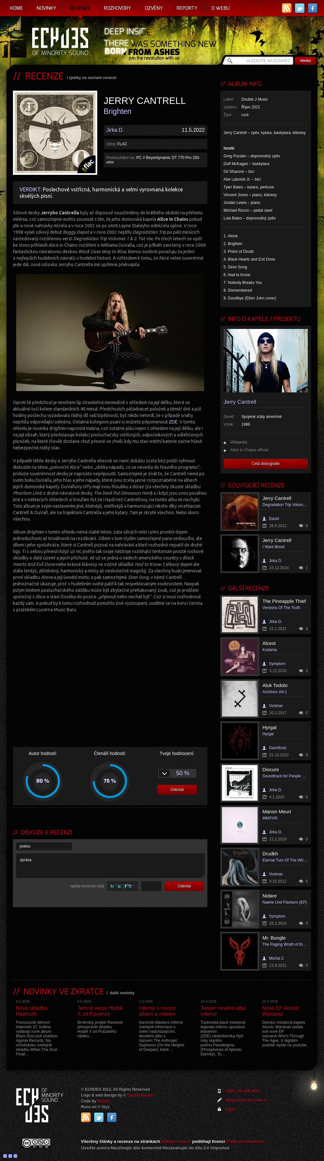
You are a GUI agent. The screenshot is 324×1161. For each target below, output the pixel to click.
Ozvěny (154, 8)
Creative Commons (245, 1141)
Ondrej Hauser (140, 1095)
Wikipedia (238, 442)
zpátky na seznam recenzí (93, 77)
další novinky (122, 993)
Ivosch (104, 1101)
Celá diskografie (266, 463)
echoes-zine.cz (176, 1141)
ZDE (173, 421)
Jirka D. (115, 130)
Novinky (46, 8)
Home (16, 8)
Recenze (80, 8)
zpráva (110, 865)
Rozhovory (117, 8)
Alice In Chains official (249, 450)
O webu (220, 8)
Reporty (187, 8)
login (230, 1109)
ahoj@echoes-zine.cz (246, 1100)
